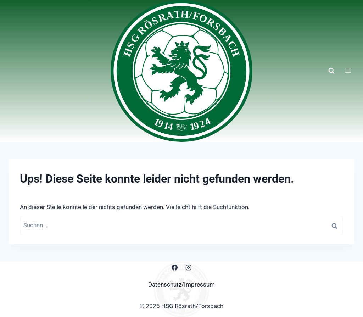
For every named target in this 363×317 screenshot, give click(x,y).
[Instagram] (189, 268)
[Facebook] (174, 268)
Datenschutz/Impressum (181, 284)
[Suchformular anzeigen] (331, 71)
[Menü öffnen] (347, 70)
